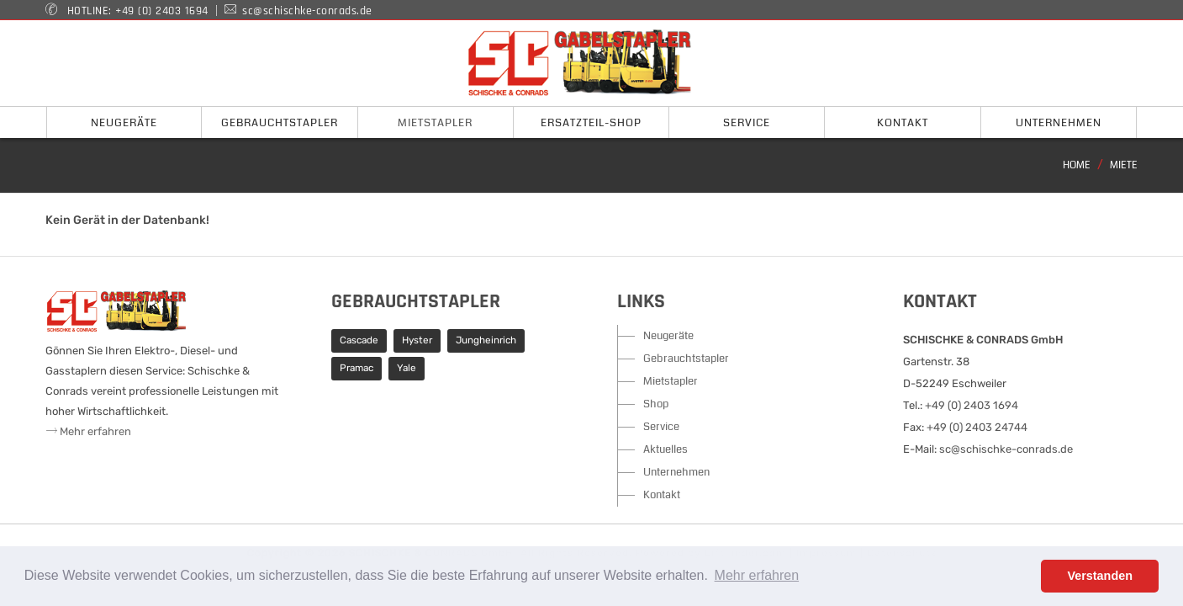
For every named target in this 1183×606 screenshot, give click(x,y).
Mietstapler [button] (435, 122)
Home (1077, 165)
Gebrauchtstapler (686, 358)
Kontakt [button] (902, 122)
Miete (1124, 165)
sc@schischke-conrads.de (307, 11)
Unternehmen (676, 472)
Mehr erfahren (88, 431)
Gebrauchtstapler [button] (279, 122)
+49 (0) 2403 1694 (162, 11)
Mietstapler (670, 381)
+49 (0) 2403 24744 (977, 427)
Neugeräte (668, 335)
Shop (655, 404)
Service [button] (746, 122)
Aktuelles (665, 449)
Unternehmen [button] (1058, 122)
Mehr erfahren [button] (757, 575)
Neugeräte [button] (124, 122)
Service (661, 426)
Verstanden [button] (1100, 575)
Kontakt (661, 494)
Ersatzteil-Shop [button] (591, 122)
